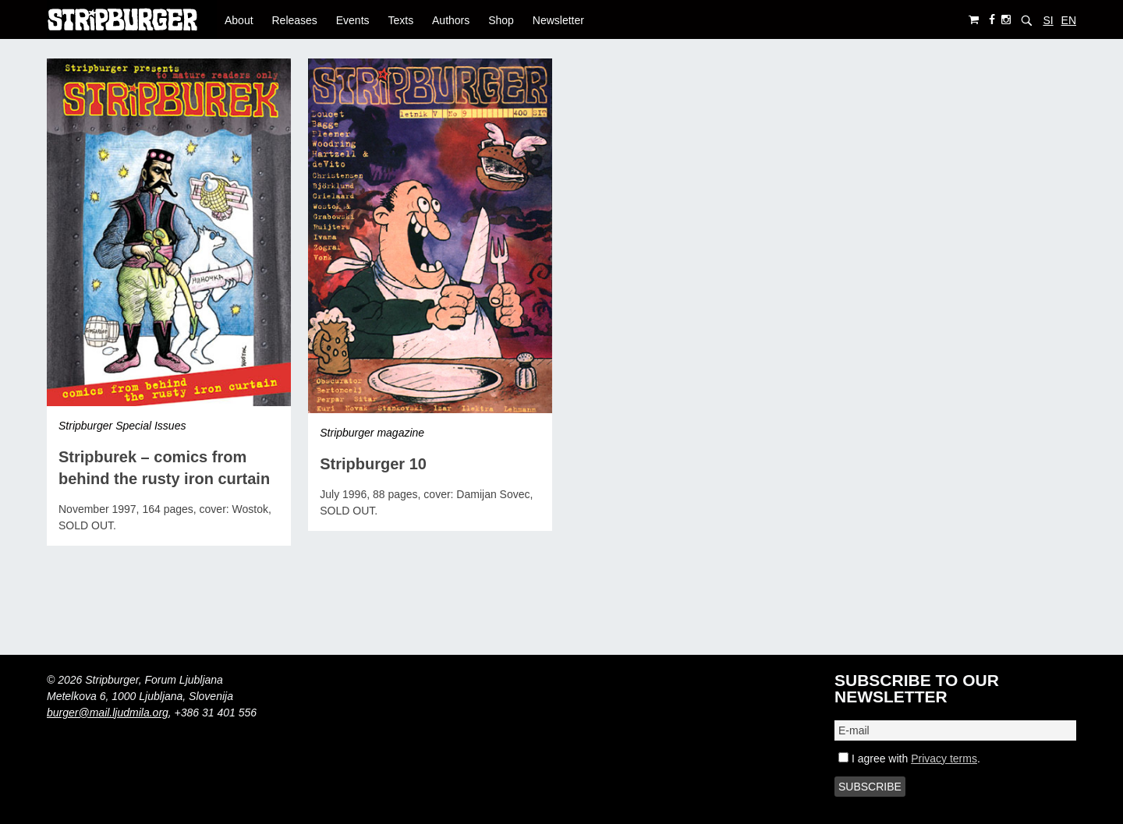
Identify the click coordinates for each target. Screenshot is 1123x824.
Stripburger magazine (372, 432)
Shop (501, 20)
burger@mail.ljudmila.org (107, 712)
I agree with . (909, 758)
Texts (400, 20)
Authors (450, 20)
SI (1048, 20)
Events (353, 20)
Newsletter (558, 20)
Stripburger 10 (373, 463)
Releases (294, 20)
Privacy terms (944, 758)
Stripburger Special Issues (122, 425)
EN (1068, 20)
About (239, 20)
